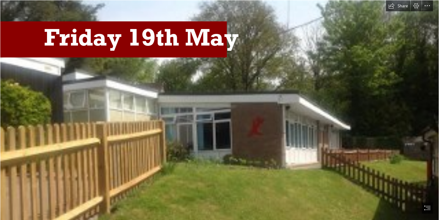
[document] (219, 110)
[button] (398, 5)
